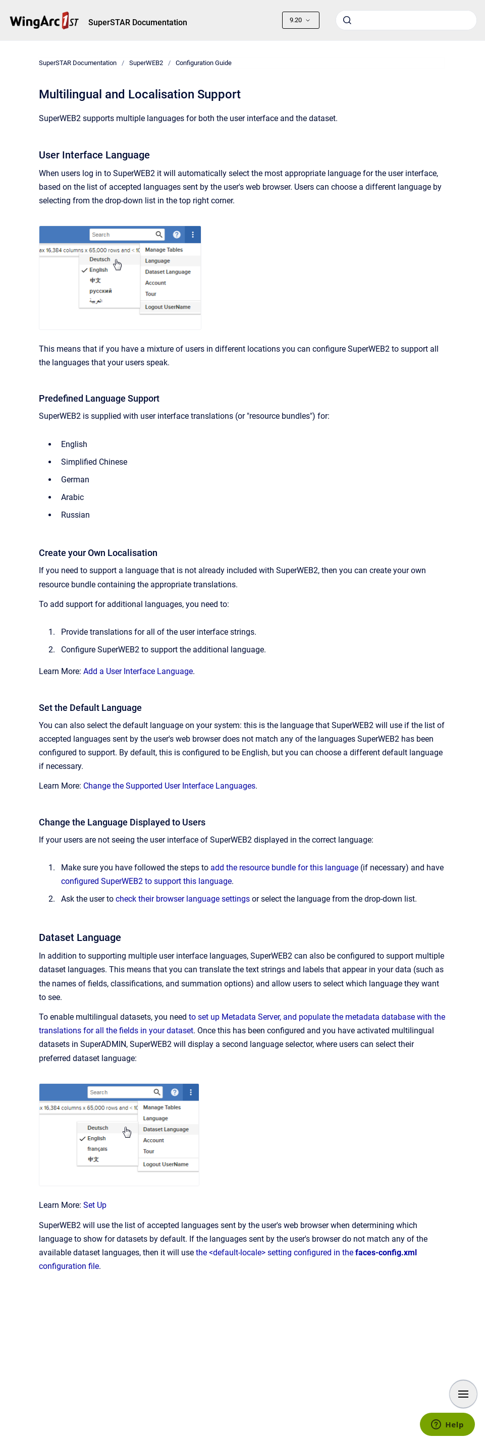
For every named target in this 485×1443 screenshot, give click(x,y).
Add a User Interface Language (138, 671)
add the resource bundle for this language (284, 867)
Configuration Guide (204, 63)
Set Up (94, 1205)
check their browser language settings (183, 899)
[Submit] (347, 20)
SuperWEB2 (146, 63)
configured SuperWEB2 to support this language (146, 881)
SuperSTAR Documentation (137, 22)
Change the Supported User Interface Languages (169, 786)
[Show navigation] (463, 1394)
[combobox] (406, 20)
